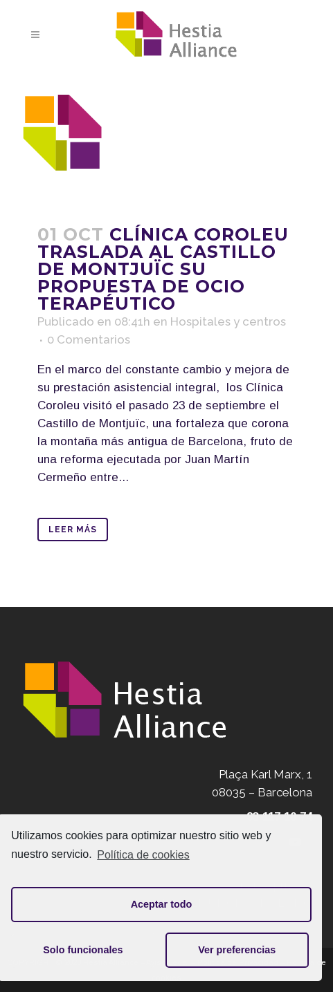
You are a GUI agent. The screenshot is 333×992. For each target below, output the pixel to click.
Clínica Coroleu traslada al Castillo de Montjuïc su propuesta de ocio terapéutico (163, 269)
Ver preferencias (237, 949)
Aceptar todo (161, 904)
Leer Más (72, 529)
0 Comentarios (88, 339)
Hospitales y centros (228, 321)
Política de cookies (143, 855)
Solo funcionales (83, 949)
